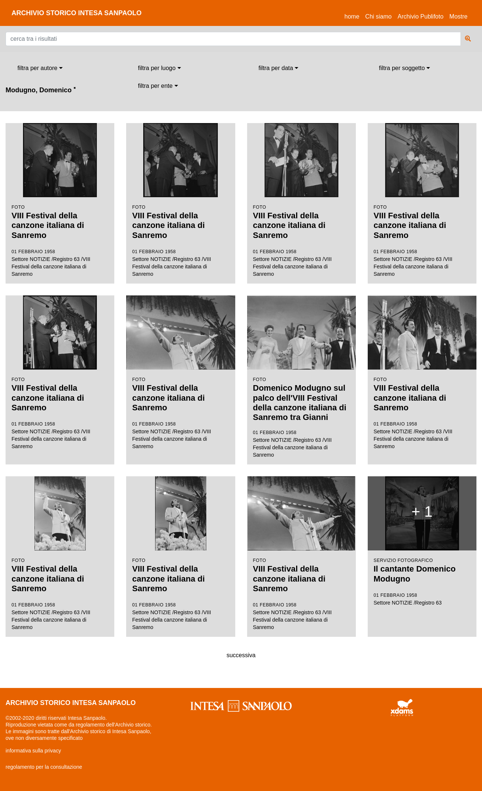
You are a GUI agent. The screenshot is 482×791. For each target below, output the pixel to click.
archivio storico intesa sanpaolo (77, 13)
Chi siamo (378, 16)
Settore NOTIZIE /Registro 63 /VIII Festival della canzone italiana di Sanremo (60, 200)
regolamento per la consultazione (44, 767)
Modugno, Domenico (41, 90)
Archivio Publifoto (420, 16)
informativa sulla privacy (33, 751)
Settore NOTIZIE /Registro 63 (422, 541)
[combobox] (40, 68)
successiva (240, 655)
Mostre (458, 16)
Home (353, 15)
